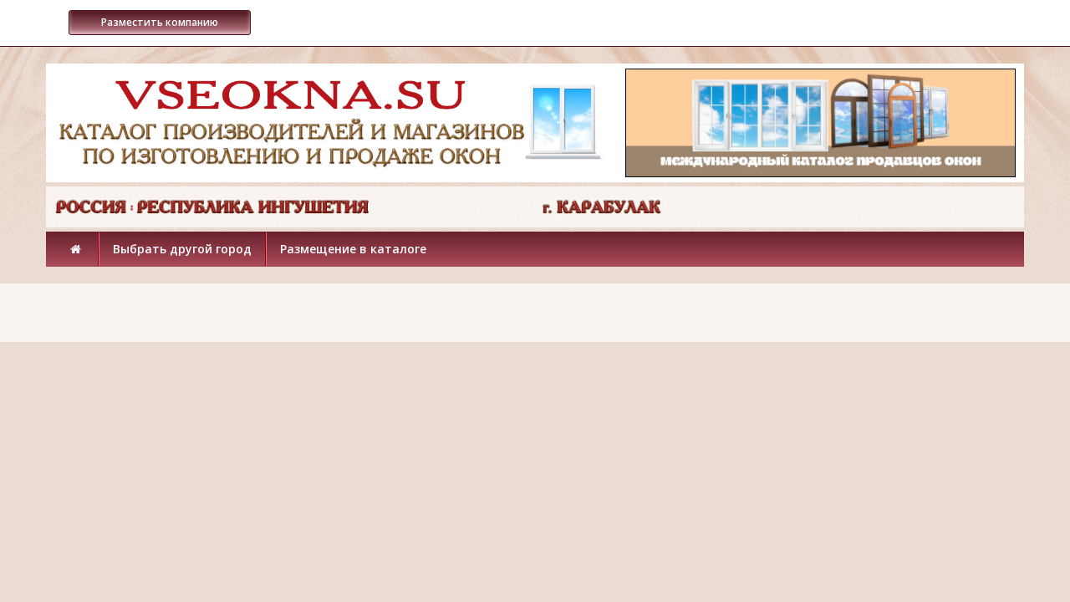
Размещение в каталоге (353, 249)
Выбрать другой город (182, 249)
